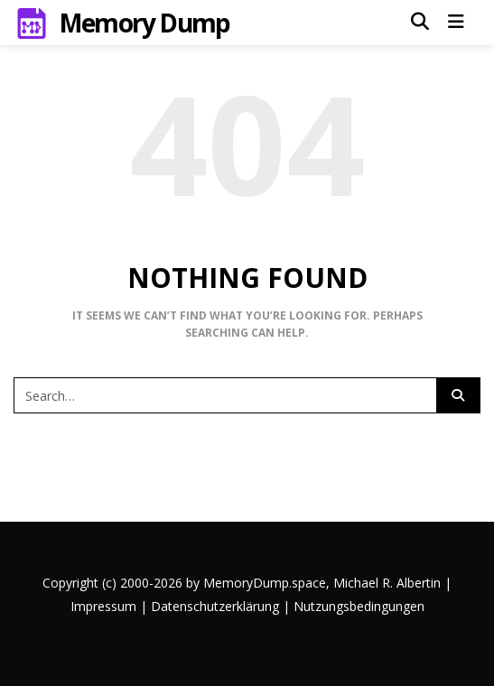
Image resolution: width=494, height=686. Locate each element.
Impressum (103, 606)
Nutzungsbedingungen (359, 606)
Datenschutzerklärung (215, 606)
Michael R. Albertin (388, 582)
